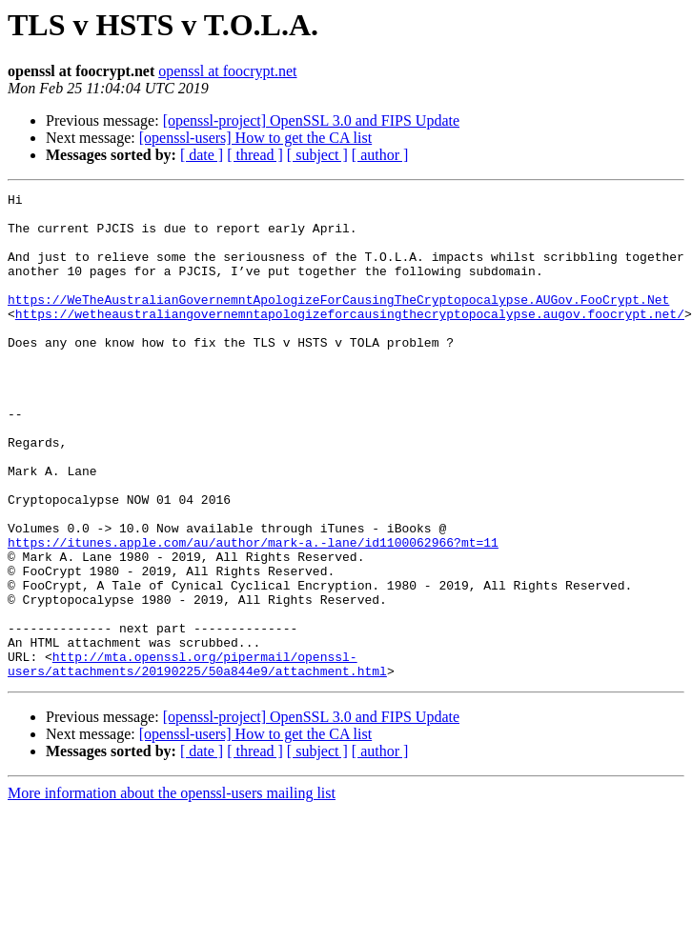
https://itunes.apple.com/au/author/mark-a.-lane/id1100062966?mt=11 (253, 613)
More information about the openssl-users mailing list (172, 890)
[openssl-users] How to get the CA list (255, 138)
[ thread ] (255, 155)
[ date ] (201, 155)
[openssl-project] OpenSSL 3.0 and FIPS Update (311, 120)
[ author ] (380, 155)
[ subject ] (317, 155)
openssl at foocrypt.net (227, 71)
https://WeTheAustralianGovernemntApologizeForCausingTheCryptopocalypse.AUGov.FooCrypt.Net (338, 321)
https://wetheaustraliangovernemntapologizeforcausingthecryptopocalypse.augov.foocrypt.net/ (349, 339)
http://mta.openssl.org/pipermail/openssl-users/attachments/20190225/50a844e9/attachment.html (197, 759)
